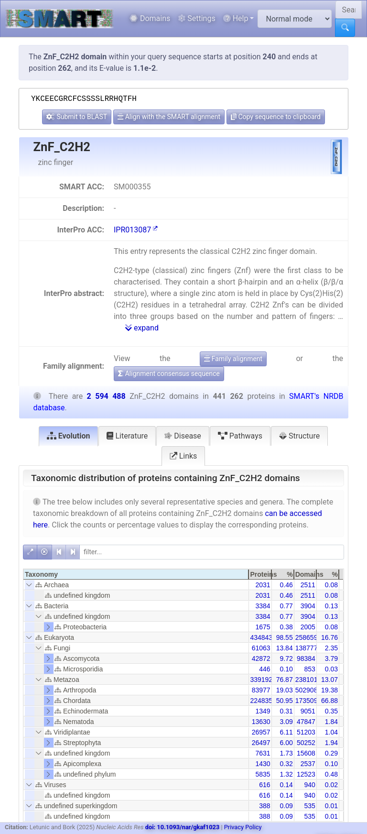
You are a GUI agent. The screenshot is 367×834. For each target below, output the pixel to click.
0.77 (286, 606)
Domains (150, 18)
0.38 (286, 627)
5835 (262, 774)
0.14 (286, 785)
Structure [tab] (299, 435)
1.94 (331, 742)
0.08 (331, 585)
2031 (262, 585)
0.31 (286, 711)
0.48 (331, 774)
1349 (262, 711)
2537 (308, 764)
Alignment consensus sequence (169, 373)
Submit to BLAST (76, 117)
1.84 (331, 721)
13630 (261, 721)
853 (309, 669)
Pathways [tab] (240, 435)
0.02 (331, 785)
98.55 (284, 637)
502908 (306, 690)
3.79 (331, 658)
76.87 (284, 679)
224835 (261, 700)
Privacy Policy (243, 827)
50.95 (284, 700)
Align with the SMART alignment (169, 117)
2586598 (308, 637)
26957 (261, 732)
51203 (306, 732)
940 (309, 785)
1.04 (331, 732)
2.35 (331, 648)
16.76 (329, 637)
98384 (306, 658)
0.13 (331, 606)
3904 (308, 606)
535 (309, 806)
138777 (306, 648)
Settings (196, 18)
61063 (261, 648)
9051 (308, 711)
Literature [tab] (127, 435)
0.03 (331, 669)
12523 (306, 774)
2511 (308, 585)
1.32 (286, 774)
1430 (262, 764)
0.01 (331, 806)
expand (142, 327)
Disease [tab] (182, 435)
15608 (306, 753)
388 (264, 806)
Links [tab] (183, 456)
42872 (261, 658)
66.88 (329, 700)
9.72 (286, 658)
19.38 (329, 690)
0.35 (331, 711)
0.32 (286, 764)
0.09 (286, 806)
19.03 (284, 690)
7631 (262, 753)
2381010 (308, 679)
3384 (262, 606)
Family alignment (233, 358)
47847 (306, 721)
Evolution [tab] (68, 435)
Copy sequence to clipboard (276, 117)
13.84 (284, 648)
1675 (262, 627)
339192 (261, 679)
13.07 (329, 679)
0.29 (331, 753)
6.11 (286, 732)
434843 (261, 637)
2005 (308, 627)
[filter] (211, 552)
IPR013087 (136, 229)
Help (235, 18)
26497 (261, 742)
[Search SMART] (348, 9)
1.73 (286, 753)
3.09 (286, 721)
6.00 (286, 742)
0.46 (286, 585)
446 (264, 669)
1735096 (308, 700)
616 (264, 785)
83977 (261, 690)
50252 (306, 742)
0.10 (286, 669)
